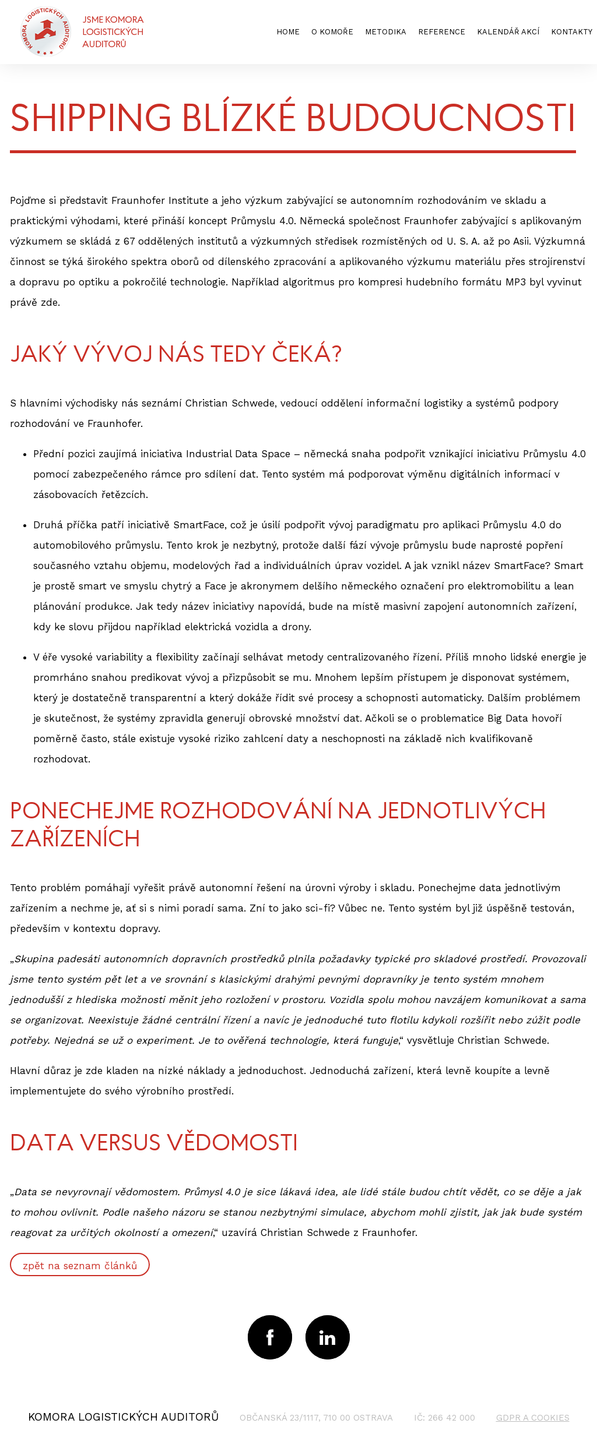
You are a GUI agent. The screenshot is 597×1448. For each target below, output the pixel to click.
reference (441, 31)
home (288, 31)
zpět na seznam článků (80, 1266)
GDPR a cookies (533, 1417)
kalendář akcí (508, 31)
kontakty (571, 31)
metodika (385, 31)
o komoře (332, 31)
